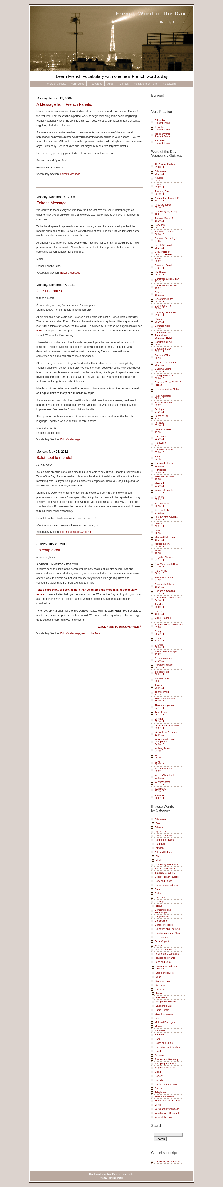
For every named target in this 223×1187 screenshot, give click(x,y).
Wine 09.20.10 (159, 756)
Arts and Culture (163, 852)
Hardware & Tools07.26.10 (164, 450)
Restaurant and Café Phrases (166, 967)
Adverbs (159, 827)
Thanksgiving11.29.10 (162, 693)
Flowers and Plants (165, 957)
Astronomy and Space (166, 864)
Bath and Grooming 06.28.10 (165, 233)
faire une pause (49, 291)
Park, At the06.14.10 (161, 572)
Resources (96, 83)
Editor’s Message (51, 203)
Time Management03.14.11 (164, 706)
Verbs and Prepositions (167, 1109)
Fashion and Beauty (165, 949)
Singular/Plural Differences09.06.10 (169, 625)
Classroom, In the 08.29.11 (164, 300)
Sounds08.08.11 (159, 646)
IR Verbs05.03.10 (159, 498)
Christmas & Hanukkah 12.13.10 (167, 280)
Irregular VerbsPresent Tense (162, 135)
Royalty (159, 1051)
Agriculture (160, 831)
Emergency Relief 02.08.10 (164, 376)
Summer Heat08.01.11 (162, 673)
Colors (159, 823)
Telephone (160, 1092)
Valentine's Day (164, 1005)
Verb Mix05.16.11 (159, 720)
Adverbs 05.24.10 (159, 179)
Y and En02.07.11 (159, 796)
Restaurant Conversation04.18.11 (168, 599)
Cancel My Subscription (167, 1161)
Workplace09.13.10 (160, 790)
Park (157, 1038)
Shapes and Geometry (166, 1059)
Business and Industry (166, 885)
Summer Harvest (164, 972)
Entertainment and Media (168, 933)
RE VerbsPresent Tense (162, 141)
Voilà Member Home (146, 83)
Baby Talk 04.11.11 (160, 226)
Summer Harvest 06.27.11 (163, 666)
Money (158, 1026)
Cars (157, 889)
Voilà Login (169, 83)
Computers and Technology (163, 911)
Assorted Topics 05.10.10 (163, 206)
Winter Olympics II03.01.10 (164, 776)
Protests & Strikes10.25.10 (164, 585)
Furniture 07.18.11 (159, 424)
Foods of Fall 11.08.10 (162, 417)
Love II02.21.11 (159, 525)
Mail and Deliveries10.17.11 (165, 538)
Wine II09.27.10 (159, 763)
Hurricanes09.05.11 (160, 471)
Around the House (164, 839)
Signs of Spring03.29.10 (163, 619)
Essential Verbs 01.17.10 (168, 383)
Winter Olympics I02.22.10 (164, 769)
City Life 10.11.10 (159, 293)
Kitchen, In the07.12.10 (162, 511)
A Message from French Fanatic (64, 104)
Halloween (161, 997)
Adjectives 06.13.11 (160, 172)
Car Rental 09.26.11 (160, 273)
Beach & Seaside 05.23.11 (164, 246)
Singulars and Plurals (166, 1067)
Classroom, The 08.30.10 (163, 307)
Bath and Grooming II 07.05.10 (166, 239)
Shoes (159, 905)
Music (159, 860)
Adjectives (160, 819)
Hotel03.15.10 (159, 457)
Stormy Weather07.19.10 (163, 659)
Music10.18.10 (159, 551)
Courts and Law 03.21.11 (163, 350)
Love (157, 1018)
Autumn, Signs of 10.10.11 (164, 219)
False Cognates (163, 941)
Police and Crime (164, 1043)
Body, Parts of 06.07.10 (163, 253)
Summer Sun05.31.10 (162, 679)
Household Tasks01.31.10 (164, 464)
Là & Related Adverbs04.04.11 (166, 518)
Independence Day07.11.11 (165, 491)
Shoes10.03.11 (159, 612)
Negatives (160, 1030)
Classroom (160, 897)
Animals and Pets (164, 835)
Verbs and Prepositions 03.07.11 (167, 726)
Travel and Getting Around (168, 1100)
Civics (158, 893)
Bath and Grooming (165, 872)
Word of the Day (56, 83)
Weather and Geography (168, 1113)
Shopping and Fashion (166, 1063)
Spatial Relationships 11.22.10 (166, 652)
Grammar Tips (162, 981)
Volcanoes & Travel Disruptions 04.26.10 (165, 741)
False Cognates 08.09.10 (163, 397)
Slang (158, 1071)
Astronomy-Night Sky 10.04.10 (166, 212)
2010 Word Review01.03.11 (165, 165)
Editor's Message (70, 174)
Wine (158, 977)
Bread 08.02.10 (159, 259)
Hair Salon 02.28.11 (160, 437)
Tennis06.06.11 (159, 686)
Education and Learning (167, 929)
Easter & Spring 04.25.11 (163, 370)
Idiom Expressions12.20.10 (164, 477)
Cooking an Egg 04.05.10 (163, 343)
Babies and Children (165, 868)
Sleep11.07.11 (159, 639)
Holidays (159, 989)
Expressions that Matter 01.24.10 (167, 390)
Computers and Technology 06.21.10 (163, 335)
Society (159, 1076)
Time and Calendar (165, 1096)
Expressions (161, 937)
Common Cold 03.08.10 (162, 327)
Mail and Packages (165, 1022)
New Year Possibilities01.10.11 (166, 565)
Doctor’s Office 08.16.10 (162, 356)
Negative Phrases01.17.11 (164, 558)
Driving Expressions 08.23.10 (165, 363)
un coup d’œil (48, 550)
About (110, 83)
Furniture (160, 843)
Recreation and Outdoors (168, 1047)
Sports (158, 1088)
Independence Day (166, 1001)
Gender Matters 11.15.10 (163, 430)
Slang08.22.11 (159, 632)
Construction (161, 920)
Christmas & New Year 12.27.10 (166, 286)
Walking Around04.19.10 (163, 749)
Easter (159, 993)
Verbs (158, 1104)
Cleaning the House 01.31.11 (165, 313)
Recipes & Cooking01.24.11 (165, 592)
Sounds (159, 1080)
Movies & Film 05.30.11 (162, 545)
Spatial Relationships (166, 1084)
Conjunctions (162, 916)
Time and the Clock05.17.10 (165, 699)
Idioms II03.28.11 (159, 484)
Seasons (159, 1055)
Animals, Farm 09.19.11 (162, 192)
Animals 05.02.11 (159, 185)
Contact (124, 83)
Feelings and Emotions (167, 953)
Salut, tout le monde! (54, 457)
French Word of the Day (151, 13)
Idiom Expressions (164, 1014)
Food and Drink (163, 962)
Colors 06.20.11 (159, 320)
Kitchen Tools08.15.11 (162, 504)
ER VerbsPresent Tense (162, 121)
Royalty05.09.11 (159, 605)
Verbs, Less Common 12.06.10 (166, 733)
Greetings (86, 531)
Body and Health (163, 881)
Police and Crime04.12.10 (164, 578)
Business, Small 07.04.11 (163, 266)
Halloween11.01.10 (160, 444)
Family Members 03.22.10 (163, 403)
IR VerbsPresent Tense (162, 128)
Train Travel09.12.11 (161, 713)
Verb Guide (77, 83)
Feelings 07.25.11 (159, 410)
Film (158, 856)
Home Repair (162, 1010)
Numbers (159, 1034)
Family (158, 945)
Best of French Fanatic (167, 876)
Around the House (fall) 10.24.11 (167, 199)
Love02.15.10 (159, 531)
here (39, 330)
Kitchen (160, 848)
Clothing (159, 901)
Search (156, 1126)
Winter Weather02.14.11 (163, 783)
